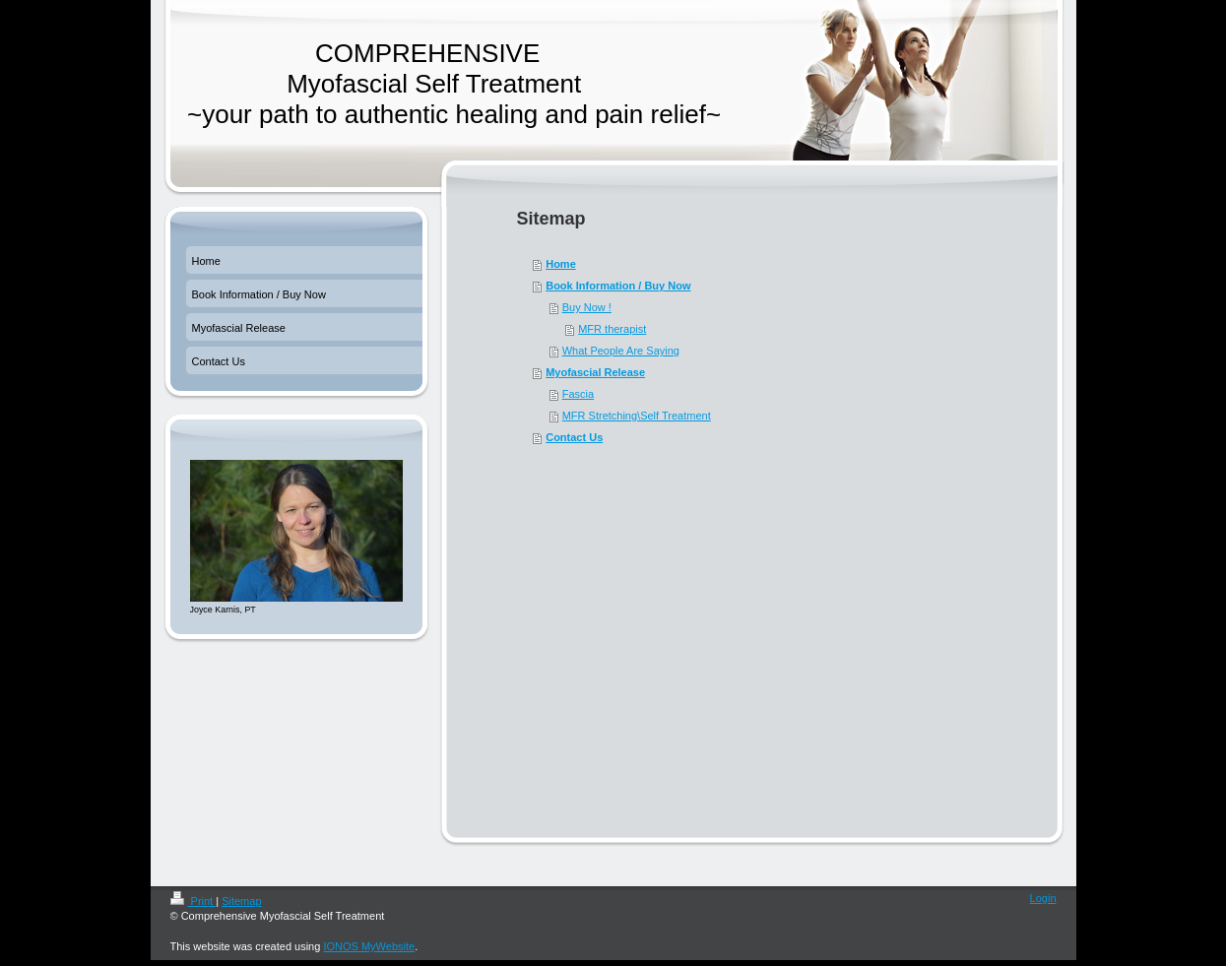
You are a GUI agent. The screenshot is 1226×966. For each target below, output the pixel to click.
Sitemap (241, 901)
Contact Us (574, 437)
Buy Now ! (587, 307)
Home (561, 264)
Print (193, 901)
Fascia (578, 394)
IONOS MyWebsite (369, 946)
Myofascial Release (595, 372)
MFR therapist (612, 329)
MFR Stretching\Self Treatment (636, 415)
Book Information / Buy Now (618, 285)
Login (1043, 898)
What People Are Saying (620, 350)
